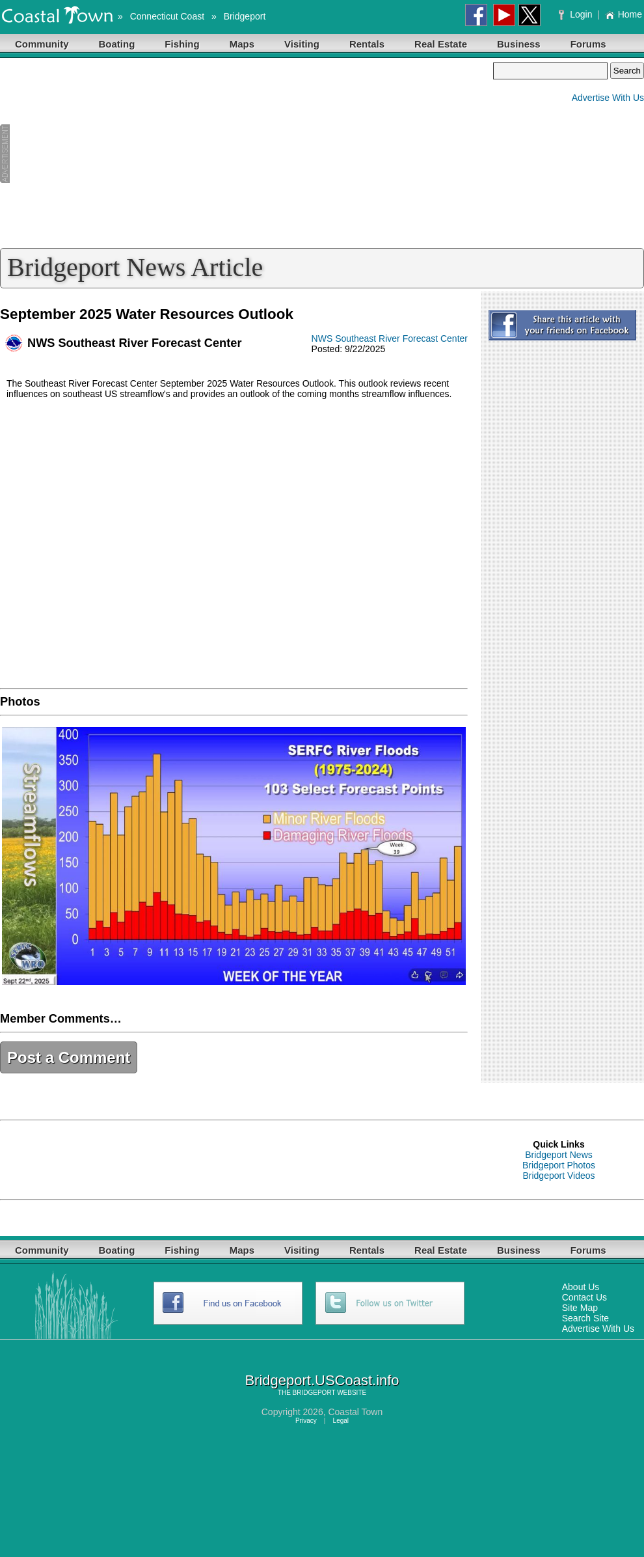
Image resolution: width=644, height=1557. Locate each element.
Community (42, 43)
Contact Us (584, 1297)
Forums (588, 43)
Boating (117, 43)
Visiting (301, 43)
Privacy (306, 1420)
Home (623, 14)
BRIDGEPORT (314, 1392)
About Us (581, 1287)
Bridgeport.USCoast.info (322, 1380)
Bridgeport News (559, 1155)
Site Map (580, 1307)
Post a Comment (68, 1057)
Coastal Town (355, 1412)
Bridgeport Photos (558, 1165)
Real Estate (440, 43)
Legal (341, 1420)
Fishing (182, 43)
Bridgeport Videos (558, 1175)
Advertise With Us (608, 97)
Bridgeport (245, 16)
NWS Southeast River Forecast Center (390, 338)
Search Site (585, 1318)
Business (519, 43)
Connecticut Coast (167, 16)
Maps (242, 43)
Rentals (366, 43)
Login (577, 14)
